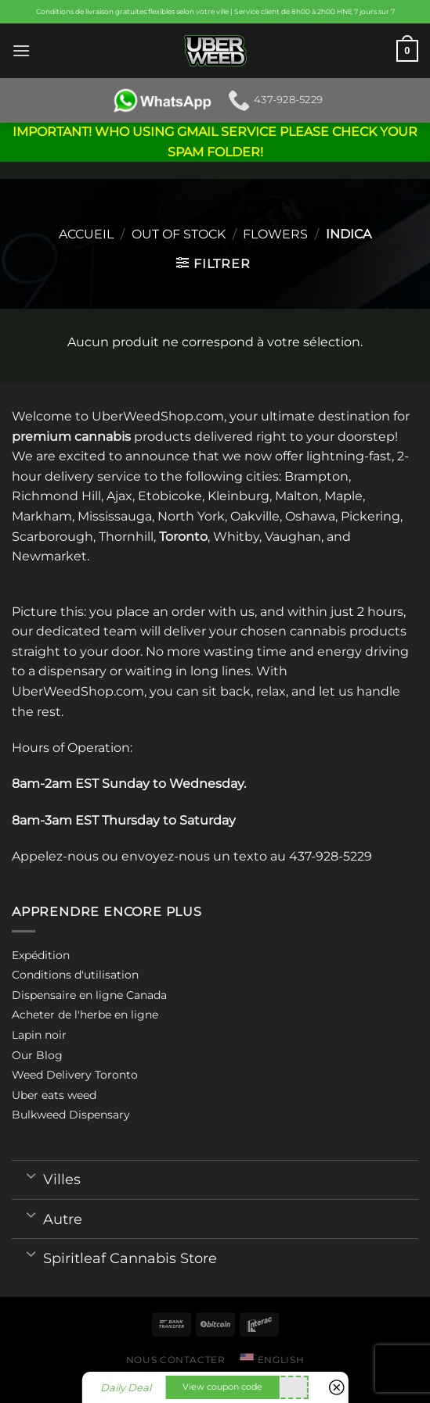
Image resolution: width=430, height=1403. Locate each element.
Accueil (86, 234)
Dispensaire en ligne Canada (89, 995)
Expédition (41, 955)
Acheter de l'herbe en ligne (85, 1015)
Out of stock (179, 234)
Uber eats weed (54, 1095)
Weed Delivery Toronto (75, 1075)
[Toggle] (31, 1175)
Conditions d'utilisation (75, 975)
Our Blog (37, 1055)
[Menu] (21, 50)
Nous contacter (176, 1359)
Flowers (275, 234)
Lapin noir (39, 1035)
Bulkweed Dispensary (71, 1115)
